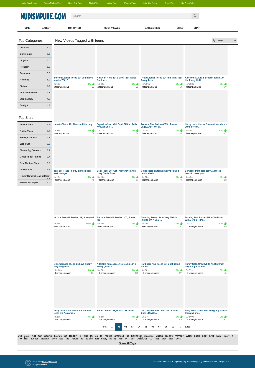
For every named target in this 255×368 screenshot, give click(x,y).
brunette (45, 338)
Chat (196, 28)
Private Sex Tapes (35, 182)
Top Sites (26, 118)
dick (171, 338)
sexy (26, 336)
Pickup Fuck (35, 169)
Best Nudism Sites (35, 163)
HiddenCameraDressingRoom (35, 177)
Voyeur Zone (35, 124)
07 (159, 327)
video (159, 335)
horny (112, 338)
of (65, 335)
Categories (152, 28)
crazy (104, 338)
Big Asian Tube (188, 3)
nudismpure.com (49, 362)
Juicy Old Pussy (150, 3)
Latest (46, 28)
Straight (35, 105)
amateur (119, 335)
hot (34, 335)
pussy (169, 335)
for (40, 335)
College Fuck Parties (35, 157)
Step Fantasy (35, 99)
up (96, 336)
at (127, 335)
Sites (180, 28)
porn (54, 338)
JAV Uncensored (35, 92)
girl (97, 338)
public (89, 338)
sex (204, 335)
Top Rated (74, 28)
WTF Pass (35, 144)
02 (125, 327)
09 (173, 327)
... (180, 327)
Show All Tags (127, 343)
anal (20, 336)
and (211, 335)
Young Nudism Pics (52, 3)
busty (227, 336)
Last (187, 327)
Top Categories (31, 40)
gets (178, 338)
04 (139, 327)
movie (108, 335)
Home (26, 28)
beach (73, 335)
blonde (58, 336)
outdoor (142, 338)
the (20, 338)
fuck (157, 338)
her (26, 338)
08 (166, 327)
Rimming (35, 79)
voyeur (179, 335)
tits (67, 338)
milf (121, 338)
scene (48, 335)
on (127, 338)
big (86, 335)
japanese (148, 336)
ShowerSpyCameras (35, 150)
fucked (35, 338)
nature (75, 338)
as (82, 338)
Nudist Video (35, 131)
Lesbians (35, 47)
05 (146, 327)
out (132, 338)
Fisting (35, 86)
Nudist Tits (93, 3)
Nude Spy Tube (75, 3)
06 (152, 327)
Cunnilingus (35, 54)
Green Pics (169, 3)
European (35, 73)
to (151, 338)
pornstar (136, 335)
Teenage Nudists (35, 137)
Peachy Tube (130, 3)
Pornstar (35, 67)
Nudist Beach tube (29, 3)
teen (164, 338)
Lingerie (35, 60)
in (91, 335)
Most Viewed (112, 28)
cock (197, 335)
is (101, 335)
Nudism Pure (111, 3)
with (189, 335)
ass (61, 338)
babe (218, 336)
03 (132, 327)
